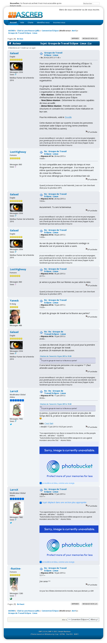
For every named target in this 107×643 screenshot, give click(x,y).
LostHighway (18, 151)
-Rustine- (15, 568)
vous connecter (75, 9)
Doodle (68, 117)
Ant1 (74, 30)
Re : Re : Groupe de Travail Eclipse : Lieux (55, 332)
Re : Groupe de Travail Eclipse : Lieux (55, 152)
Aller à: (64, 619)
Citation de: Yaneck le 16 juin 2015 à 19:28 (55, 356)
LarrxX (14, 391)
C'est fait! (49, 423)
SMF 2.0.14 (43, 631)
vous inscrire (93, 9)
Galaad (14, 53)
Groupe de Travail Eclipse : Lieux (53, 53)
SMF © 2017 (52, 631)
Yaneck (14, 300)
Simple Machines (64, 631)
